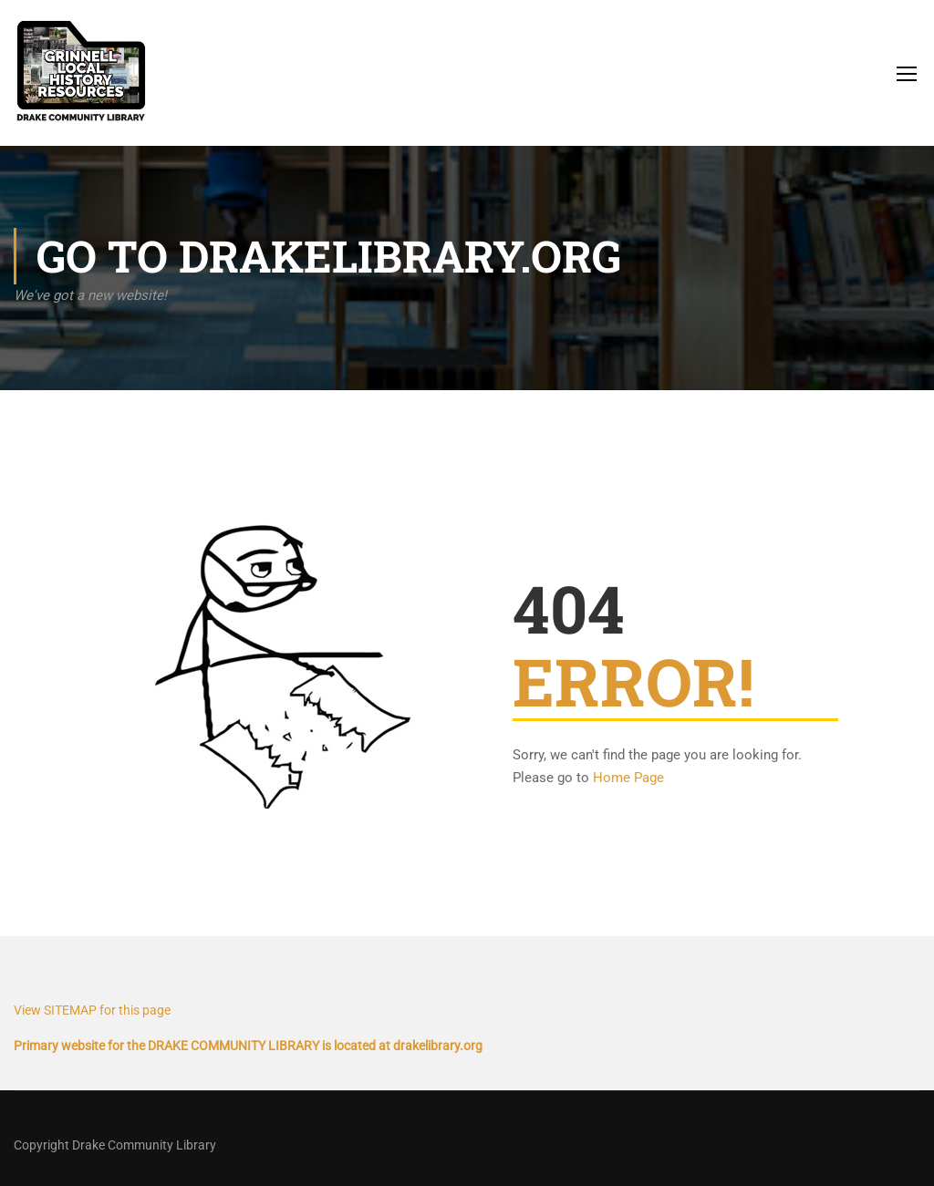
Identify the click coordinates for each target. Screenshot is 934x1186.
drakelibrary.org (438, 1045)
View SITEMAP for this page (92, 1010)
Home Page (628, 777)
